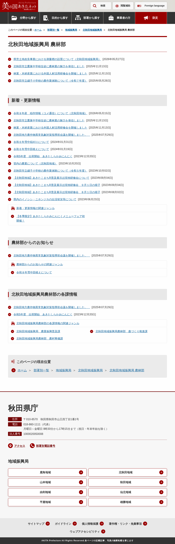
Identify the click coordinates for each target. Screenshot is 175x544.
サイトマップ (36, 523)
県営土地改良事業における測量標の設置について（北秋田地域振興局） (57, 59)
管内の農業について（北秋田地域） (35, 163)
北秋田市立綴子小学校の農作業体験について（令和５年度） (50, 170)
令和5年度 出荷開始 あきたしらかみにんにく (43, 156)
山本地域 (45, 482)
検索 (102, 5)
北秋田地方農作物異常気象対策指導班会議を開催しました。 (52, 134)
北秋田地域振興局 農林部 (127, 370)
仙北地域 (125, 492)
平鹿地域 (45, 502)
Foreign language (155, 5)
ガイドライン (63, 523)
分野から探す (28, 17)
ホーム (38, 30)
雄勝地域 (125, 502)
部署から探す (91, 17)
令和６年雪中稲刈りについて (31, 142)
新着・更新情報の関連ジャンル (35, 208)
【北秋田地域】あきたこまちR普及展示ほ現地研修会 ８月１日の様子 (57, 192)
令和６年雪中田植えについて (31, 149)
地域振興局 (71, 30)
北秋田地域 (125, 472)
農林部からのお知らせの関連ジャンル (39, 264)
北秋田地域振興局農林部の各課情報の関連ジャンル (47, 323)
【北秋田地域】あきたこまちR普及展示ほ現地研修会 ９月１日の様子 (57, 185)
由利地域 (45, 492)
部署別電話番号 (45, 445)
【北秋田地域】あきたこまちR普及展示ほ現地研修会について (51, 177)
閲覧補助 (125, 5)
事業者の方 (123, 17)
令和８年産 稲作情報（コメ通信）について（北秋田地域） (50, 113)
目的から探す (60, 17)
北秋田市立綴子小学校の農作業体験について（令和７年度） (50, 80)
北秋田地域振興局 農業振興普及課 (38, 331)
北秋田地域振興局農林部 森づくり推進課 (121, 331)
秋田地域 (125, 482)
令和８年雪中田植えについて (34, 272)
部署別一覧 (53, 30)
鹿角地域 (45, 472)
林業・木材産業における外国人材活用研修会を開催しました (50, 73)
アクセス (19, 445)
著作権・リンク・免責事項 (125, 523)
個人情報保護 (90, 523)
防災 (155, 17)
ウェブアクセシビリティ (85, 531)
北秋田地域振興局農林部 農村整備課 (39, 338)
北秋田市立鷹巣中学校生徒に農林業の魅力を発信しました (49, 66)
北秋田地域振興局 (92, 30)
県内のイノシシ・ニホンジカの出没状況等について (45, 199)
